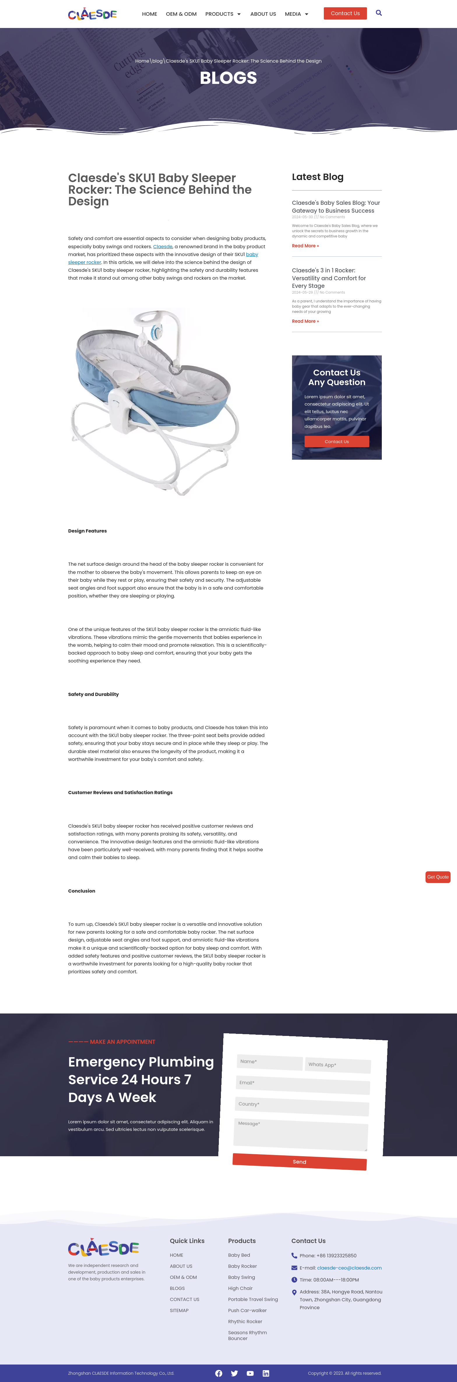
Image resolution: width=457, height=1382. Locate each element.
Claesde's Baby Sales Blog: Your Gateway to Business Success (336, 207)
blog (157, 61)
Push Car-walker (247, 1310)
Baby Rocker (242, 1266)
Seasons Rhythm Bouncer (247, 1335)
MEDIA (297, 14)
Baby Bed (239, 1255)
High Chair (240, 1288)
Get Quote (438, 877)
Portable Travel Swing (253, 1299)
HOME (149, 13)
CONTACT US (184, 1299)
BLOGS (177, 1288)
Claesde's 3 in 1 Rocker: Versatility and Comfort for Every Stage (329, 278)
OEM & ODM (181, 13)
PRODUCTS (223, 14)
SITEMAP (179, 1310)
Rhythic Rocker (245, 1321)
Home (142, 61)
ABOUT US (263, 13)
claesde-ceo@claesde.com (349, 1268)
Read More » (305, 246)
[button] (345, 13)
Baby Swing (241, 1277)
